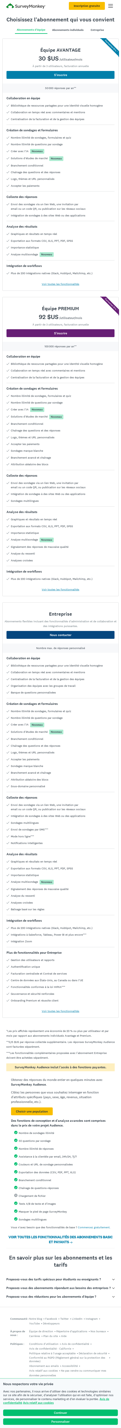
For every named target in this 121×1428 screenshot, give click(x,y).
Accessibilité (70, 1366)
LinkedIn (77, 1318)
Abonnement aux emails (44, 1366)
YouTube (34, 1323)
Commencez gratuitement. (94, 1227)
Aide (64, 1336)
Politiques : (17, 1344)
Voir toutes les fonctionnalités (60, 284)
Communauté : (19, 1319)
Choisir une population (32, 1111)
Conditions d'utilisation (43, 1344)
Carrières (34, 1336)
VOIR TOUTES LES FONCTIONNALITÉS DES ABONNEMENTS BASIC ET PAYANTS (60, 1239)
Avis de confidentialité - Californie (50, 1348)
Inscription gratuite (87, 6)
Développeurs (51, 1323)
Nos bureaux (98, 1331)
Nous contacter (60, 635)
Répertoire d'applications (71, 1331)
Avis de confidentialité (75, 1344)
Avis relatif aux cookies (38, 1402)
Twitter (64, 1318)
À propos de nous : (17, 1333)
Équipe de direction (41, 1331)
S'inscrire (60, 75)
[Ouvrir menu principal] (110, 6)
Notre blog (35, 1318)
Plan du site (50, 1336)
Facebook (51, 1318)
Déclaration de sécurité (93, 1353)
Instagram (92, 1318)
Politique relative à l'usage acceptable (52, 1353)
